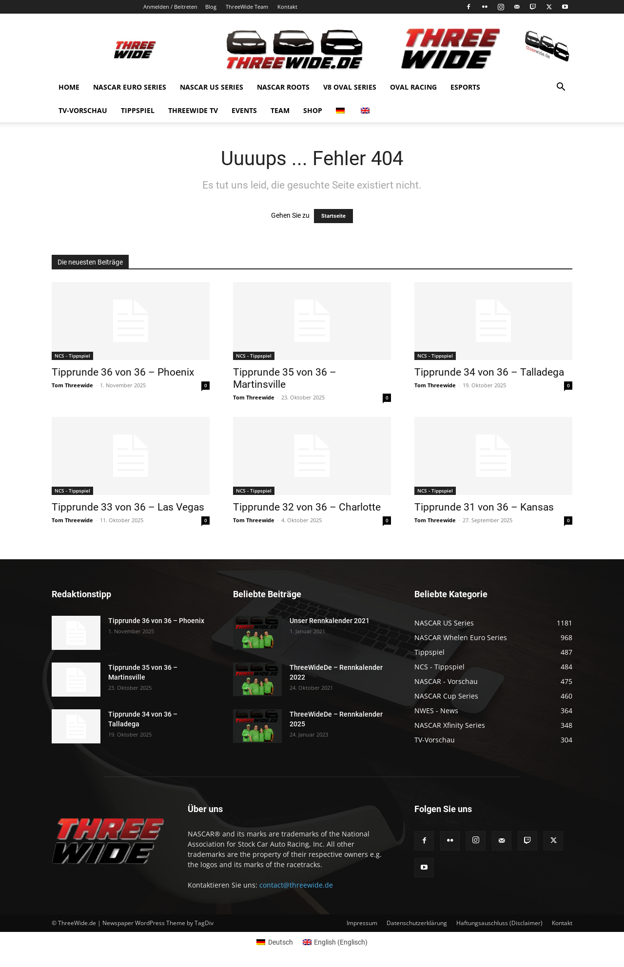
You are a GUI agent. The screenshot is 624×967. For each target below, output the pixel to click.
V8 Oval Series (349, 87)
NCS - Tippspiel (72, 355)
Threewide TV (193, 110)
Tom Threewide (72, 385)
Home (68, 87)
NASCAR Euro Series (129, 87)
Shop (312, 110)
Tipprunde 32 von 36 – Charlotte (307, 507)
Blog (210, 6)
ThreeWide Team (247, 6)
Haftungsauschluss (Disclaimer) (499, 923)
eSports (465, 87)
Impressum (362, 923)
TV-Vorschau (82, 110)
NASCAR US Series (211, 87)
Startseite (333, 216)
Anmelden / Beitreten (170, 6)
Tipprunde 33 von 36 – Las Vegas (128, 507)
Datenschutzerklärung (417, 923)
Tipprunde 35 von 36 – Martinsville (284, 378)
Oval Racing (413, 87)
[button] (560, 88)
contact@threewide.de (296, 885)
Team (280, 110)
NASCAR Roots (283, 87)
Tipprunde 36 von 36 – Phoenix (123, 372)
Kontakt (287, 6)
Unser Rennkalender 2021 (330, 621)
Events (244, 110)
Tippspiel (138, 110)
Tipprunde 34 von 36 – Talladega (489, 372)
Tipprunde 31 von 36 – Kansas (484, 507)
